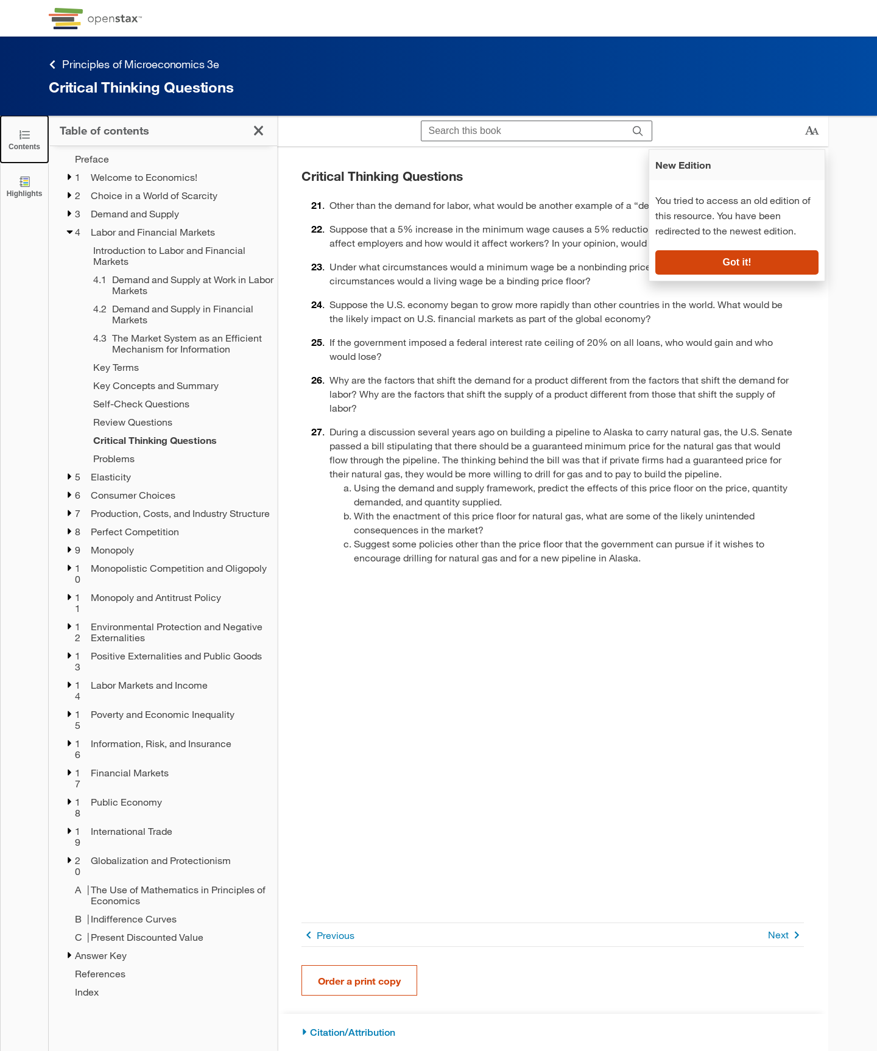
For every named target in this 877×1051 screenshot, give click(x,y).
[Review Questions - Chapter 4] (177, 422)
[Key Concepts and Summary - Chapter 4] (177, 385)
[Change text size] (811, 131)
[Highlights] (24, 186)
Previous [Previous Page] (327, 935)
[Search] (638, 131)
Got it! (736, 262)
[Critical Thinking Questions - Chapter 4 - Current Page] (177, 440)
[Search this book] (523, 131)
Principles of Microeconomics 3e (134, 64)
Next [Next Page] (786, 935)
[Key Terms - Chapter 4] (177, 367)
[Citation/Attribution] (552, 1032)
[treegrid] (163, 575)
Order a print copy (359, 980)
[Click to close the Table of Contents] (24, 139)
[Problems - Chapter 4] (177, 458)
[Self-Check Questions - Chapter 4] (177, 403)
